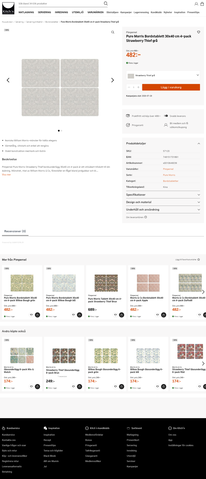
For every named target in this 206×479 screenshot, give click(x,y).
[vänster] (8, 80)
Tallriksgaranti (92, 450)
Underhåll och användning (142, 209)
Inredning (132, 450)
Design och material (138, 202)
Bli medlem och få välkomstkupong (179, 125)
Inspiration (179, 12)
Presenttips (193, 12)
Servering (19, 22)
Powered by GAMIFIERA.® (13, 242)
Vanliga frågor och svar (14, 445)
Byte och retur (9, 450)
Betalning (7, 471)
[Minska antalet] (129, 87)
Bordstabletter (51, 22)
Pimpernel (131, 32)
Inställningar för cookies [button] (180, 445)
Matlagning (132, 434)
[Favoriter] (31, 314)
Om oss (172, 434)
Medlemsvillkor (93, 461)
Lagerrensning (141, 12)
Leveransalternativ (12, 466)
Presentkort (133, 440)
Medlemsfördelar (94, 434)
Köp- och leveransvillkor (14, 455)
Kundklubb (156, 12)
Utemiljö (131, 455)
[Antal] (134, 87)
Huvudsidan (7, 22)
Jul (45, 466)
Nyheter (168, 12)
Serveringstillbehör (34, 22)
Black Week (50, 455)
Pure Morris (169, 175)
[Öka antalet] (138, 87)
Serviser (131, 461)
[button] (198, 32)
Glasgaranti (91, 455)
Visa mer (6, 174)
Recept (47, 440)
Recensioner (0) (15, 231)
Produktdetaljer (136, 143)
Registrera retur (10, 461)
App (170, 440)
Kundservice (8, 434)
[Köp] (37, 314)
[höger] (112, 80)
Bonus (88, 440)
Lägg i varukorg (171, 87)
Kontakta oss (9, 440)
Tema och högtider (53, 450)
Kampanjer (126, 12)
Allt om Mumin (51, 461)
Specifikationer (135, 195)
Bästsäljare (112, 12)
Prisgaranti (137, 125)
